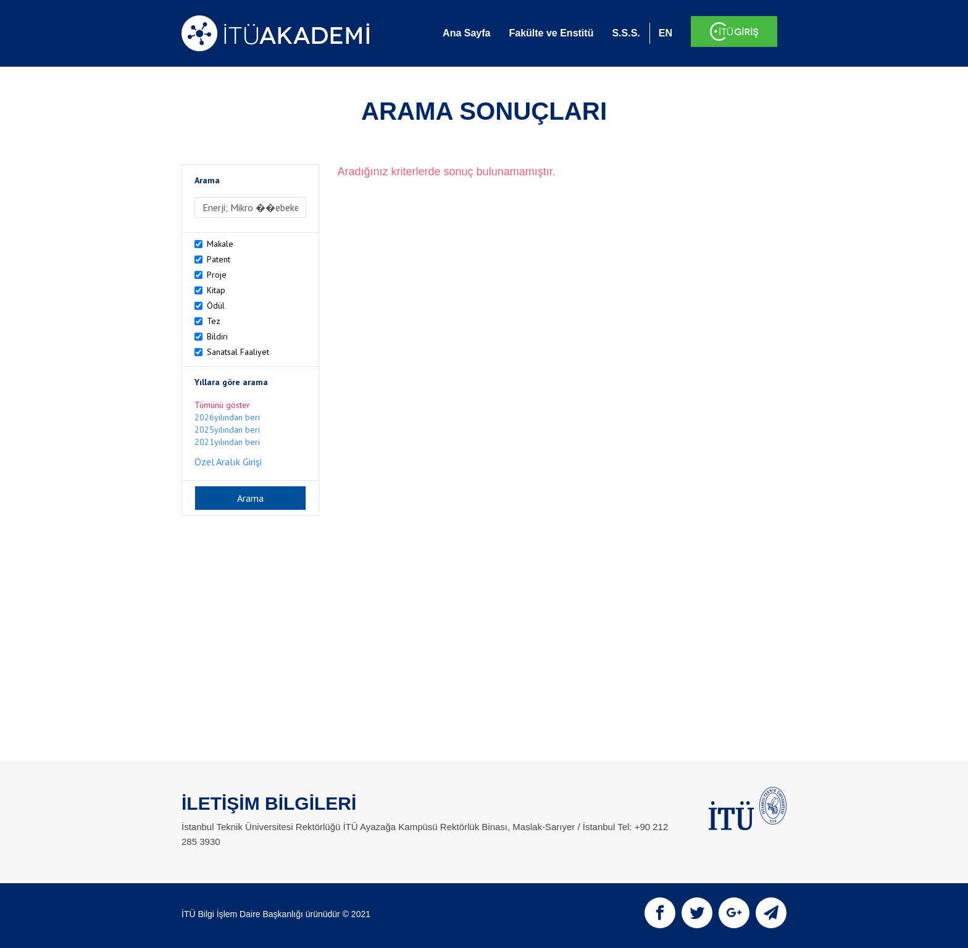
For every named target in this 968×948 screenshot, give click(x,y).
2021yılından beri (227, 441)
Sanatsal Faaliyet (238, 351)
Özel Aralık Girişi (228, 461)
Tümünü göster (222, 404)
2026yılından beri (227, 417)
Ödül (216, 305)
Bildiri (217, 336)
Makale (220, 243)
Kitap (216, 290)
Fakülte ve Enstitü (551, 33)
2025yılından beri (227, 429)
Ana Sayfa (466, 33)
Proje (217, 274)
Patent (218, 259)
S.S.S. (626, 33)
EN (665, 33)
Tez (213, 320)
